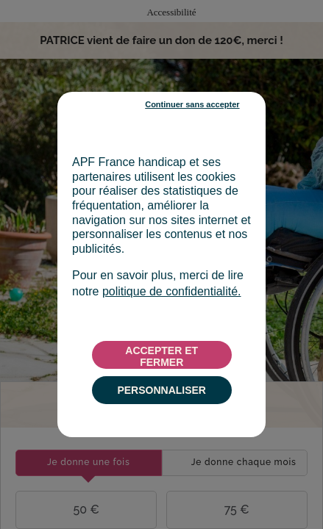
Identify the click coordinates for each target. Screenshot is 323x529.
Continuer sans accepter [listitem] (192, 104)
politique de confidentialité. (171, 291)
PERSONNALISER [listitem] (161, 390)
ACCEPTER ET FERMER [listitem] (161, 356)
